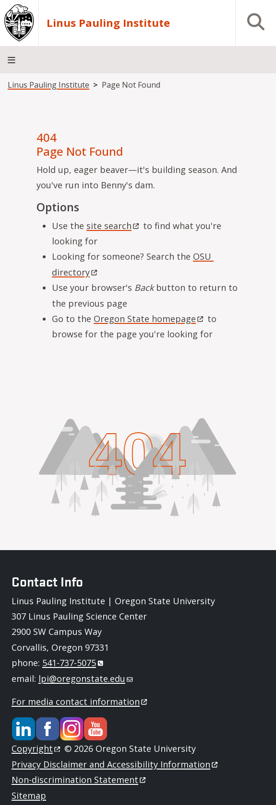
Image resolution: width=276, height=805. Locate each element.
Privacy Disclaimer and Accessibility (115, 764)
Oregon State (149, 318)
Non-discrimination (79, 779)
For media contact (80, 701)
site (113, 225)
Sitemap (29, 795)
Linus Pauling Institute (108, 23)
